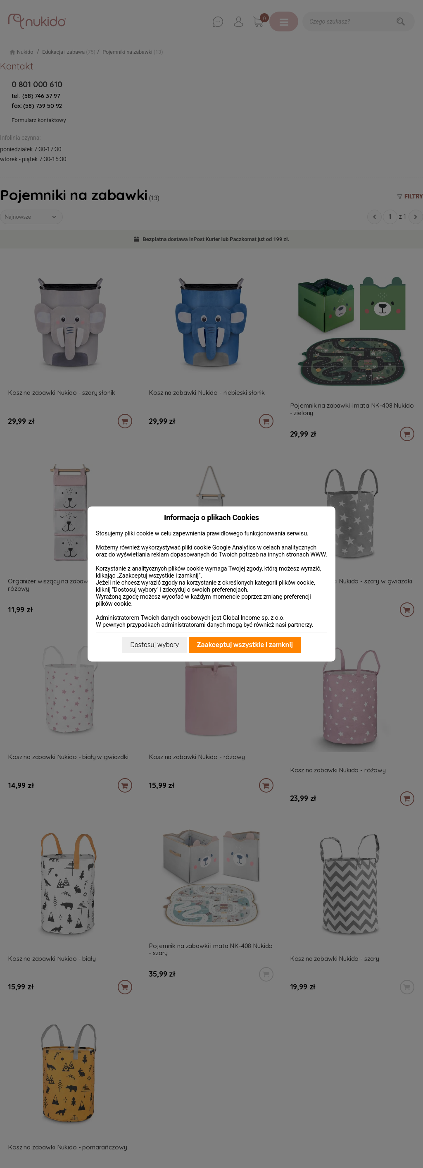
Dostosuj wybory (154, 645)
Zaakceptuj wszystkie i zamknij (245, 645)
